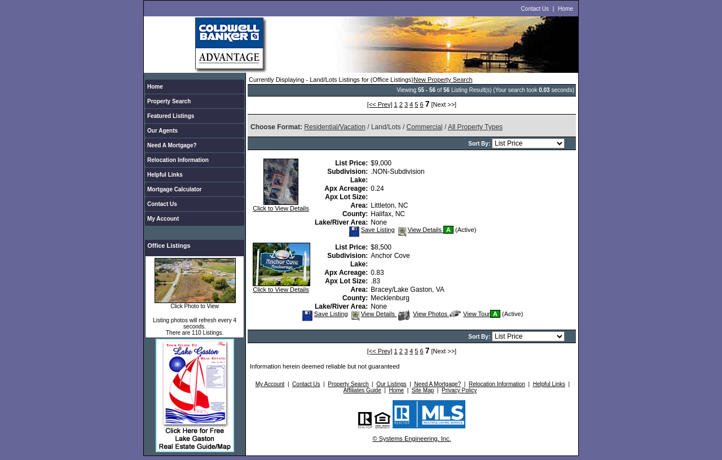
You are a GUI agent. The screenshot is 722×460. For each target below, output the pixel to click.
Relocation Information (178, 160)
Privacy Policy (459, 390)
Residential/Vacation (335, 127)
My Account (163, 219)
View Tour (470, 313)
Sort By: (480, 144)
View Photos (423, 313)
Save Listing (372, 229)
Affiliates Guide (362, 390)
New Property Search (443, 79)
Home (565, 9)
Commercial (425, 127)
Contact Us (535, 9)
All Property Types (475, 127)
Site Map (423, 390)
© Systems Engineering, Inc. (412, 438)
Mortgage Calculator (174, 189)
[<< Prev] (380, 104)
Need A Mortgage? (172, 145)
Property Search (169, 101)
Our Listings (391, 384)
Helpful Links (165, 175)
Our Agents (162, 131)
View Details (420, 229)
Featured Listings (170, 116)
